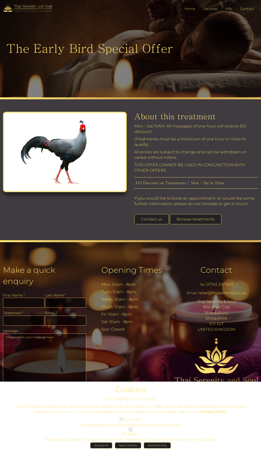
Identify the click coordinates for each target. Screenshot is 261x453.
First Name (14, 293)
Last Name (55, 293)
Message (10, 329)
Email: (192, 291)
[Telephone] (23, 319)
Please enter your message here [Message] (44, 357)
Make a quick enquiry (29, 274)
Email (51, 311)
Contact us (151, 219)
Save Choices (128, 447)
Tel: (202, 283)
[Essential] (121, 420)
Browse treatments (196, 219)
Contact (216, 268)
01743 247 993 (219, 283)
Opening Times (131, 268)
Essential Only (157, 447)
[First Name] (23, 301)
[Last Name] (65, 301)
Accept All (101, 447)
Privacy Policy (213, 413)
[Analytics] (130, 431)
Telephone (13, 311)
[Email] (65, 319)
